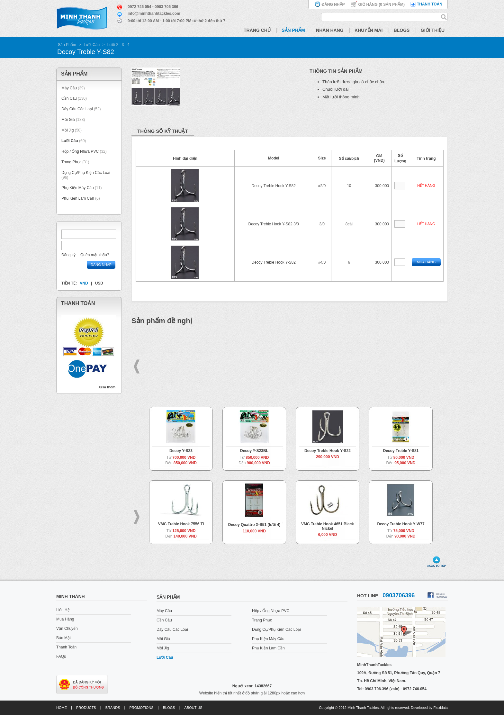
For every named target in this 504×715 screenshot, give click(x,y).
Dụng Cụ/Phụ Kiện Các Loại (85, 172)
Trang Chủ (257, 30)
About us (193, 708)
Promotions (142, 708)
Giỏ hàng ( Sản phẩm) (381, 4)
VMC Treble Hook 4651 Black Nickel (327, 526)
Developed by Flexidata (429, 708)
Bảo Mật (63, 638)
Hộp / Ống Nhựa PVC (80, 151)
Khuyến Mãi (368, 30)
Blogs (402, 30)
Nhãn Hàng (330, 30)
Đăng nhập (333, 4)
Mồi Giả (68, 119)
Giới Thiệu (433, 30)
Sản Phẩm (293, 30)
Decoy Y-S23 (181, 450)
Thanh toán (429, 4)
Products (86, 708)
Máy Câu (69, 88)
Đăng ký (68, 255)
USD (99, 283)
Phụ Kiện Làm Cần (77, 198)
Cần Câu (69, 98)
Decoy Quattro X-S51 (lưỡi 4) (254, 524)
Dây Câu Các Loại (77, 109)
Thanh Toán (66, 647)
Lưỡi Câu (92, 44)
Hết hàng (426, 185)
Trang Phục (71, 162)
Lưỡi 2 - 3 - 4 (118, 44)
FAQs (61, 656)
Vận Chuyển (67, 628)
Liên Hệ (63, 610)
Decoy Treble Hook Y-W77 (400, 524)
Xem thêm (106, 387)
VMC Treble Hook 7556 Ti (181, 524)
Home (61, 708)
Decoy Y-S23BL (254, 450)
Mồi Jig (67, 130)
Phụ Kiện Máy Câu (77, 188)
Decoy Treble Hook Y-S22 (327, 450)
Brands (112, 708)
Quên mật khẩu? (94, 255)
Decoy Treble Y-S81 (401, 450)
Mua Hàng (426, 262)
